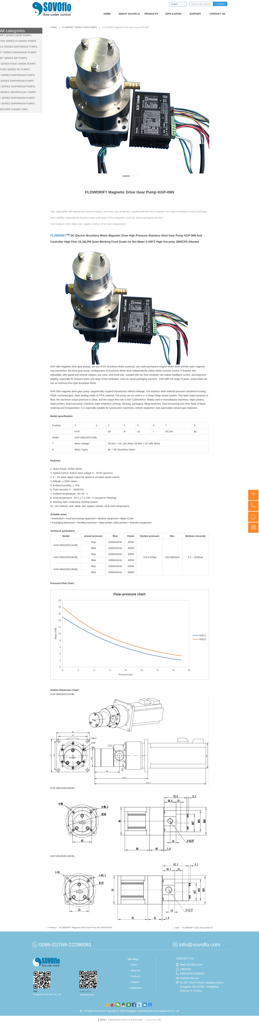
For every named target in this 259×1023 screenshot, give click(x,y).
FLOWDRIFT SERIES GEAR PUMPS (79, 27)
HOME (54, 27)
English (174, 4)
